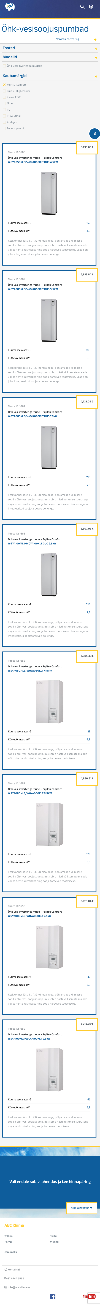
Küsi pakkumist (81, 1208)
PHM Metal (14, 116)
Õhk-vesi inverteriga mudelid (24, 66)
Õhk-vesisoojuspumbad (45, 30)
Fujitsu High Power (18, 91)
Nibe (10, 103)
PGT (9, 109)
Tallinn (8, 1236)
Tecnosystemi (15, 128)
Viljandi (54, 1242)
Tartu (53, 1236)
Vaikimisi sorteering (67, 39)
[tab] (50, 48)
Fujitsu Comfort (16, 84)
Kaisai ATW (14, 97)
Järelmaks (10, 1252)
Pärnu (8, 1242)
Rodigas (12, 122)
